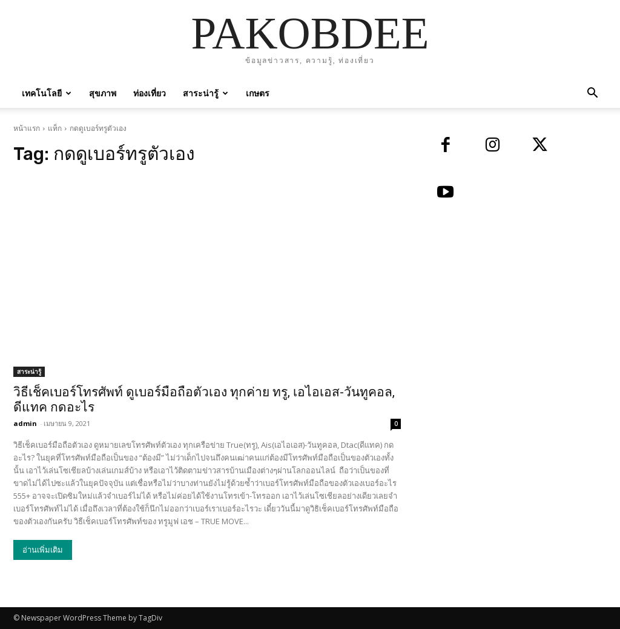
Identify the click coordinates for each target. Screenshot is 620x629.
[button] (592, 94)
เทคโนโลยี (46, 93)
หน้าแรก (26, 128)
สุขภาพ (102, 93)
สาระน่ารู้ (205, 93)
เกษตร (257, 93)
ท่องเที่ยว (149, 93)
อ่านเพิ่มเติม (42, 549)
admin (25, 423)
